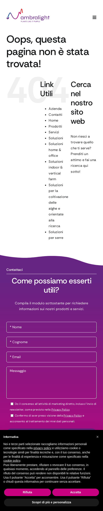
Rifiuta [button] (27, 492)
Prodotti (55, 126)
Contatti (55, 114)
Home (53, 120)
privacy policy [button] (42, 448)
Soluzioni (56, 138)
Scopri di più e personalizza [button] (51, 502)
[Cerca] (76, 184)
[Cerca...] (84, 184)
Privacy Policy (60, 409)
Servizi (54, 132)
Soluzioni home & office (56, 150)
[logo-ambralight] (28, 10)
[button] (97, 436)
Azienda (55, 108)
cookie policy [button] (11, 460)
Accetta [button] (75, 492)
